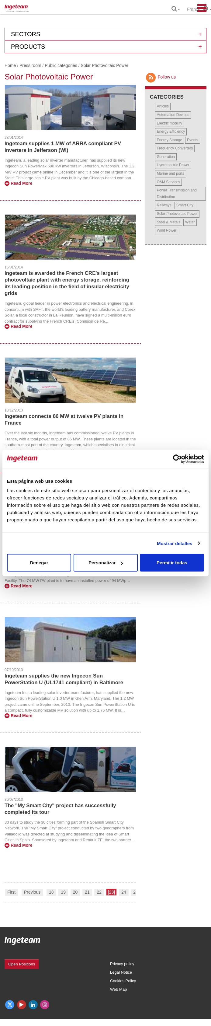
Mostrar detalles (174, 543)
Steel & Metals (168, 222)
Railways (164, 205)
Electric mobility (169, 123)
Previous (32, 892)
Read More (18, 183)
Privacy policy (122, 963)
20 (75, 892)
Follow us (160, 77)
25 (135, 892)
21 (87, 892)
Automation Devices (173, 115)
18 (51, 892)
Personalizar (105, 562)
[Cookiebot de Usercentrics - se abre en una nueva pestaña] (177, 458)
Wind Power (167, 230)
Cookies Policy (123, 981)
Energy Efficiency (171, 131)
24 (123, 892)
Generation (166, 157)
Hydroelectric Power (173, 165)
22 (99, 892)
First (11, 892)
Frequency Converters (175, 148)
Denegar (39, 562)
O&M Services (168, 182)
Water (190, 222)
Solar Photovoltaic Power (177, 214)
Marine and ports (170, 173)
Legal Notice (121, 972)
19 (63, 892)
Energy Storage (169, 140)
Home (10, 65)
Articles (163, 106)
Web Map (118, 989)
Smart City (184, 205)
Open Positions (21, 964)
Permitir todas (172, 562)
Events (192, 140)
